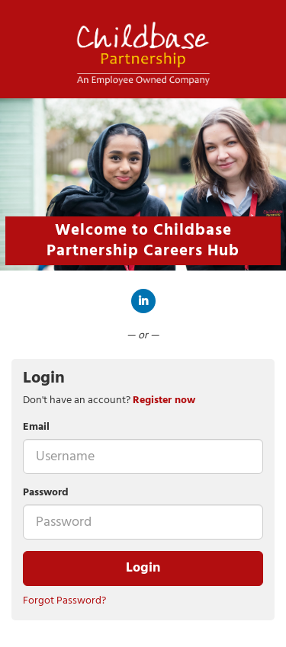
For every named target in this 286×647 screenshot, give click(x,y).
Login (143, 568)
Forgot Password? (64, 601)
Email (36, 427)
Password (46, 493)
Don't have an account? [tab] (109, 400)
